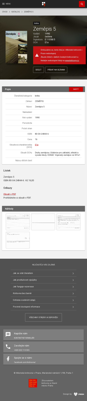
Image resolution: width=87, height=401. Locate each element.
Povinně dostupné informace (26, 307)
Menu (6, 3)
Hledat (80, 2)
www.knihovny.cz (72, 60)
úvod (4, 12)
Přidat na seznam (56, 70)
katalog (16, 12)
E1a (36, 145)
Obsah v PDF (9, 194)
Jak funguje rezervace (23, 286)
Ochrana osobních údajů (24, 300)
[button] (16, 47)
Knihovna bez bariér (22, 293)
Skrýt (76, 89)
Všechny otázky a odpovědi (43, 317)
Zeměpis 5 (28, 12)
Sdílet (38, 70)
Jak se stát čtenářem (23, 273)
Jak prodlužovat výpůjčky (25, 280)
